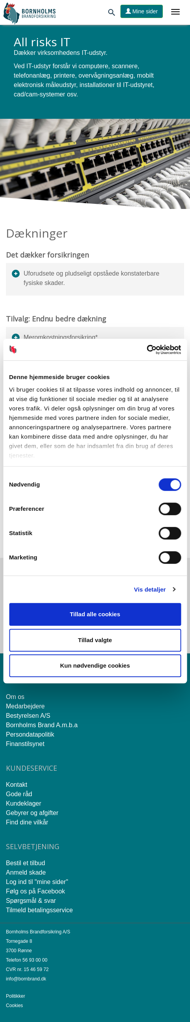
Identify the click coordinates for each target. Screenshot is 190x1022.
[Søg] (111, 14)
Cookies (14, 1005)
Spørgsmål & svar (31, 900)
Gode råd (19, 794)
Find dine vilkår (27, 822)
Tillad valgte (95, 640)
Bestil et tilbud (25, 863)
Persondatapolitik (30, 734)
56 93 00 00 (34, 960)
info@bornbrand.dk (26, 979)
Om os (15, 696)
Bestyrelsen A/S (28, 715)
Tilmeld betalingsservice (39, 910)
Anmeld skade (26, 872)
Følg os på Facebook (35, 891)
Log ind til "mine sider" (37, 882)
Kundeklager (23, 803)
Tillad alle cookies (95, 614)
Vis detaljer (150, 589)
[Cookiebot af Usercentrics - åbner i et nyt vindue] (146, 350)
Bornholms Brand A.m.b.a (41, 725)
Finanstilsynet (25, 744)
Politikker (15, 996)
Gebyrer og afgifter (32, 813)
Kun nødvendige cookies (95, 665)
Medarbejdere (25, 706)
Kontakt (16, 784)
